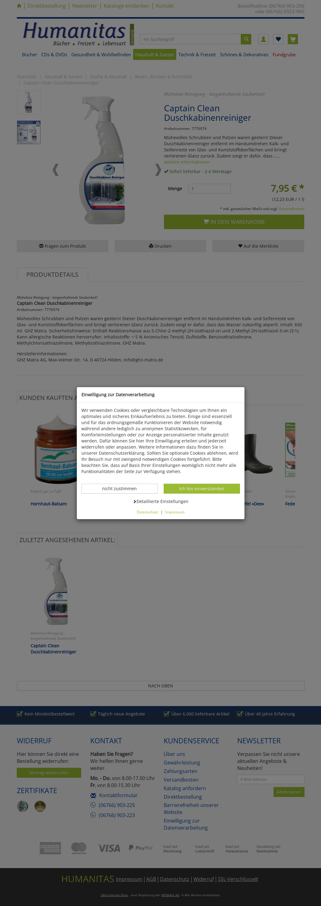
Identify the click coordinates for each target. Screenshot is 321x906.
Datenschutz (147, 511)
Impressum (175, 511)
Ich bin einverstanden (201, 488)
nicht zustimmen (123, 488)
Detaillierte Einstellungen (160, 501)
